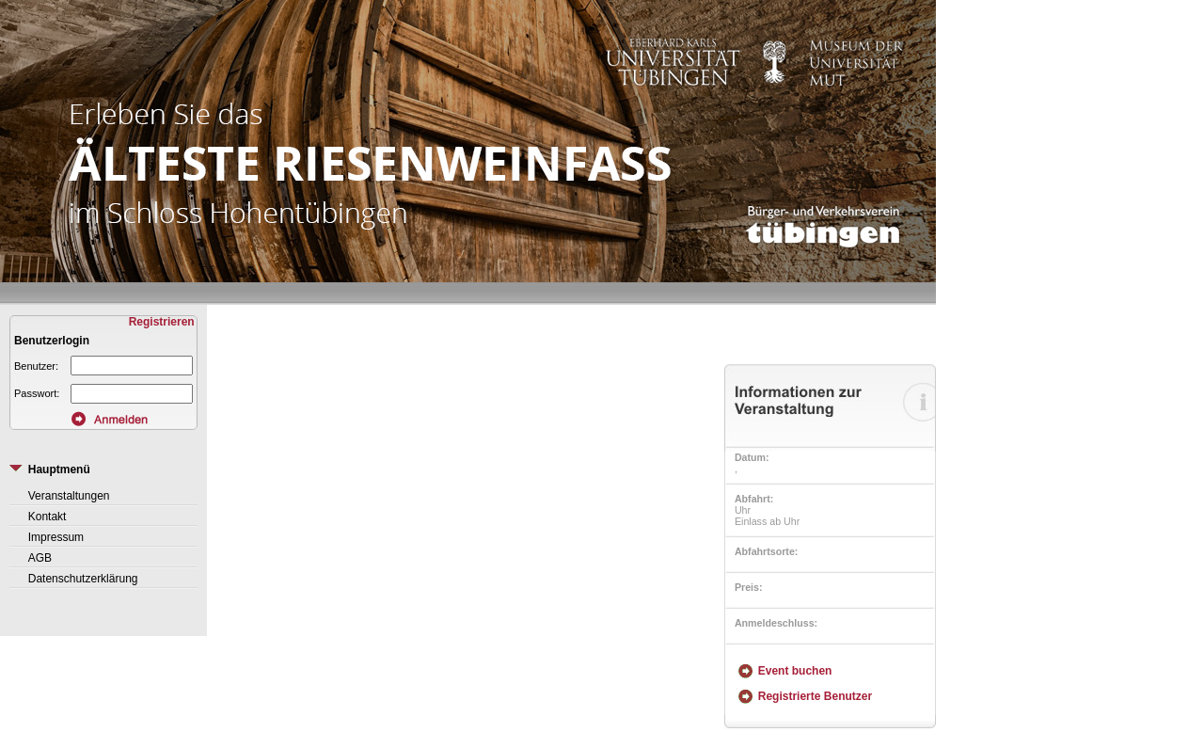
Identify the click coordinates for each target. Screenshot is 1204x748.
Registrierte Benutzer (815, 696)
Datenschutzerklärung (83, 578)
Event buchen (795, 670)
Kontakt (47, 516)
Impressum (56, 537)
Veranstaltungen (69, 495)
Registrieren (163, 321)
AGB (40, 558)
